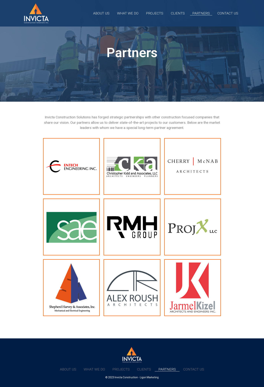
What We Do (127, 13)
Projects (154, 13)
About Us (101, 13)
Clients (178, 13)
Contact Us (227, 13)
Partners (201, 13)
